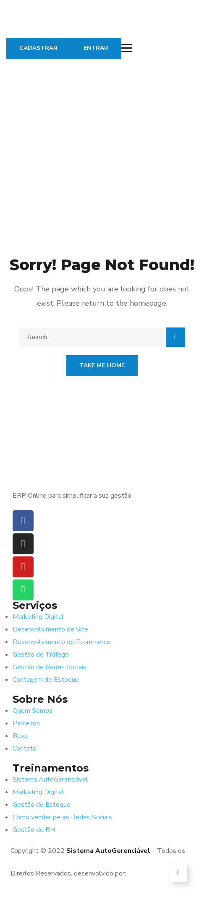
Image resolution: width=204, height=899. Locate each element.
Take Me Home (102, 365)
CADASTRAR (38, 48)
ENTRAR (96, 48)
